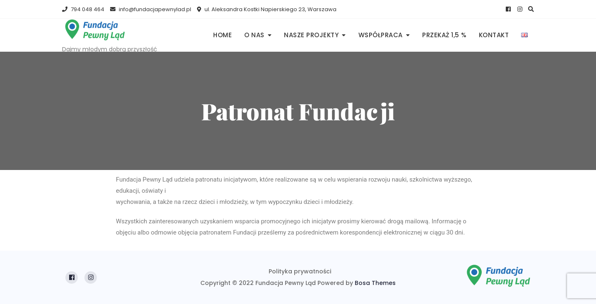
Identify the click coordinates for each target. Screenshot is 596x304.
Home (222, 35)
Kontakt (494, 35)
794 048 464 (83, 9)
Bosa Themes (375, 283)
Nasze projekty (311, 35)
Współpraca (380, 35)
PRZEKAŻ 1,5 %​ (444, 35)
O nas (254, 35)
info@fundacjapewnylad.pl (150, 9)
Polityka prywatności (300, 271)
